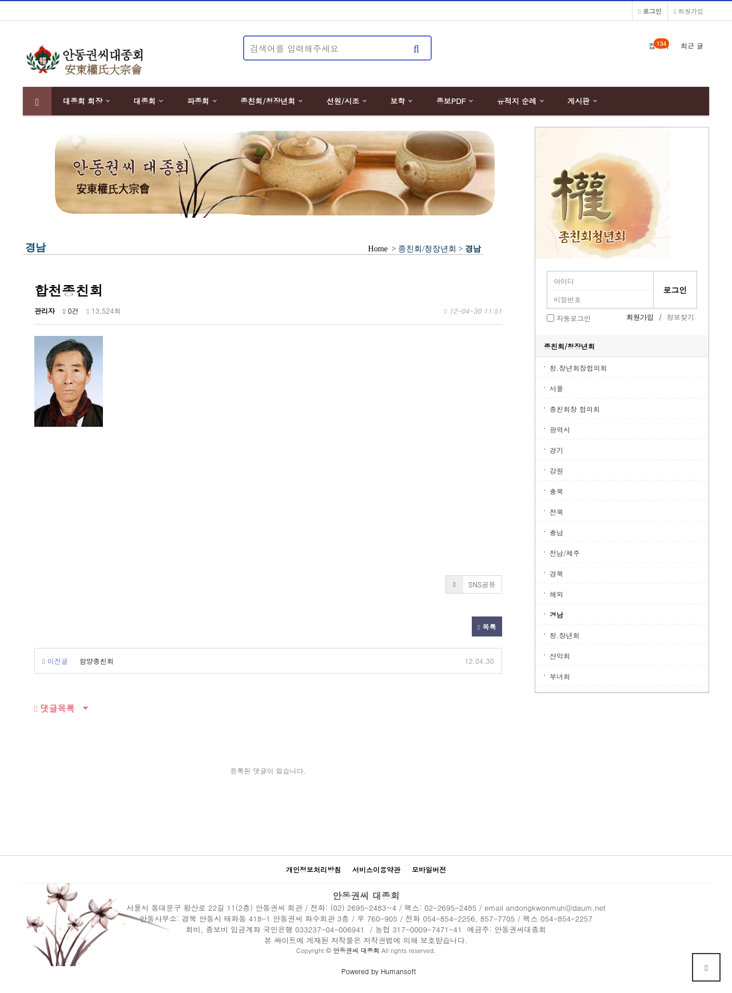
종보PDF (451, 100)
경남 (556, 614)
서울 (556, 388)
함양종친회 (96, 661)
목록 (487, 626)
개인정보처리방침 (313, 869)
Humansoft (398, 971)
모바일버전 (429, 869)
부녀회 (560, 676)
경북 (556, 573)
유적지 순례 (516, 100)
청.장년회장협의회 (578, 368)
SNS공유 (471, 584)
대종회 (145, 100)
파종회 (198, 100)
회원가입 (688, 10)
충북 (556, 491)
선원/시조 (343, 100)
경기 (556, 450)
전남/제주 (565, 553)
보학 (398, 100)
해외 (556, 594)
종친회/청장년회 (267, 100)
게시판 (578, 100)
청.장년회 (565, 635)
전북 (556, 511)
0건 (70, 310)
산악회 (560, 655)
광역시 (560, 429)
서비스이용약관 (376, 869)
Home (377, 249)
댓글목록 (54, 708)
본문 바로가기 (0, 0)
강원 (556, 470)
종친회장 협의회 (575, 409)
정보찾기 (680, 317)
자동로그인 (573, 318)
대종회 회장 (82, 100)
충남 (556, 532)
